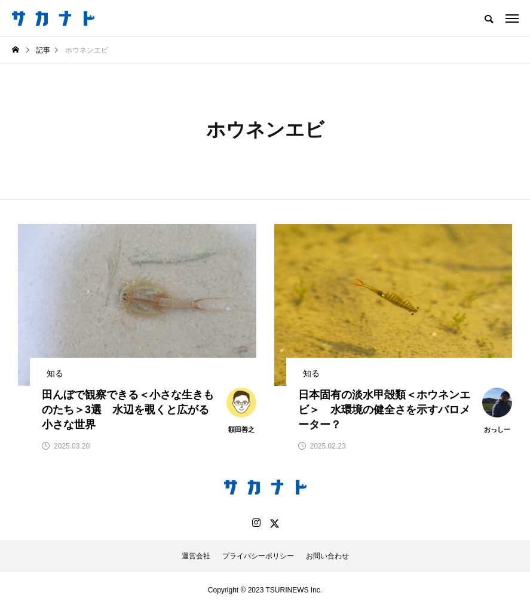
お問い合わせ (327, 556)
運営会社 (196, 556)
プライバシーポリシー (258, 556)
